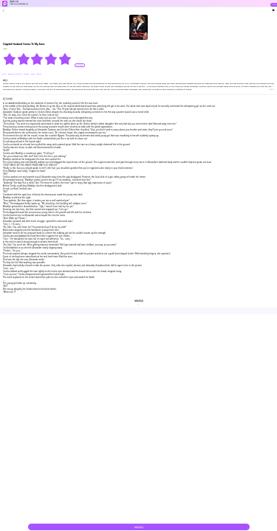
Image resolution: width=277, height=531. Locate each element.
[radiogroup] (37, 59)
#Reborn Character (15, 74)
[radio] (10, 59)
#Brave (38, 74)
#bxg (33, 74)
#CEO (4, 74)
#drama (27, 74)
